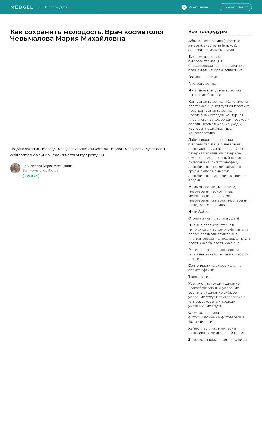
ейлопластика (201, 328)
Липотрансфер (224, 162)
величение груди (204, 283)
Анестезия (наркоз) (219, 45)
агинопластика (202, 77)
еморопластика (203, 313)
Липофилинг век (203, 167)
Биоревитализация (205, 61)
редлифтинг (200, 277)
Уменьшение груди (205, 306)
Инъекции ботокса (204, 95)
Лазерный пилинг (228, 158)
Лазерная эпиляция (205, 153)
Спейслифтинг (201, 270)
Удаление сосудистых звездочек (216, 297)
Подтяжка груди (236, 239)
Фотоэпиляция (201, 322)
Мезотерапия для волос (209, 196)
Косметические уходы (222, 124)
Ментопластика (212, 205)
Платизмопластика (204, 239)
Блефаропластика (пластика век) (216, 66)
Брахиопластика (228, 70)
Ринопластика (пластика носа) (214, 254)
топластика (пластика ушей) (213, 218)
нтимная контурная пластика (215, 90)
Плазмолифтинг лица (218, 234)
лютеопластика (202, 84)
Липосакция (199, 162)
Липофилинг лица (204, 176)
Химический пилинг (229, 333)
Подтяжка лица (226, 243)
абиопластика (201, 140)
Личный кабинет (235, 7)
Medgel (21, 7)
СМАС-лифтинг (228, 265)
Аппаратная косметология (211, 50)
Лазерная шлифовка (228, 149)
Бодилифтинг (200, 70)
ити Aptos (198, 212)
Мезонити (226, 187)
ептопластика (201, 265)
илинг (195, 225)
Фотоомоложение (204, 317)
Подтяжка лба (200, 243)
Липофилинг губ (214, 171)
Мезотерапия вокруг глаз (210, 191)
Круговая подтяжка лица (209, 128)
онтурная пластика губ (209, 102)
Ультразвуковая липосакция (213, 301)
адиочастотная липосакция (213, 250)
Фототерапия (232, 317)
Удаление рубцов (221, 292)
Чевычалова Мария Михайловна (47, 166)
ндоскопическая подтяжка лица (217, 340)
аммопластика (202, 187)
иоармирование (204, 57)
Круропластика (201, 133)
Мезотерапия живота (206, 200)
